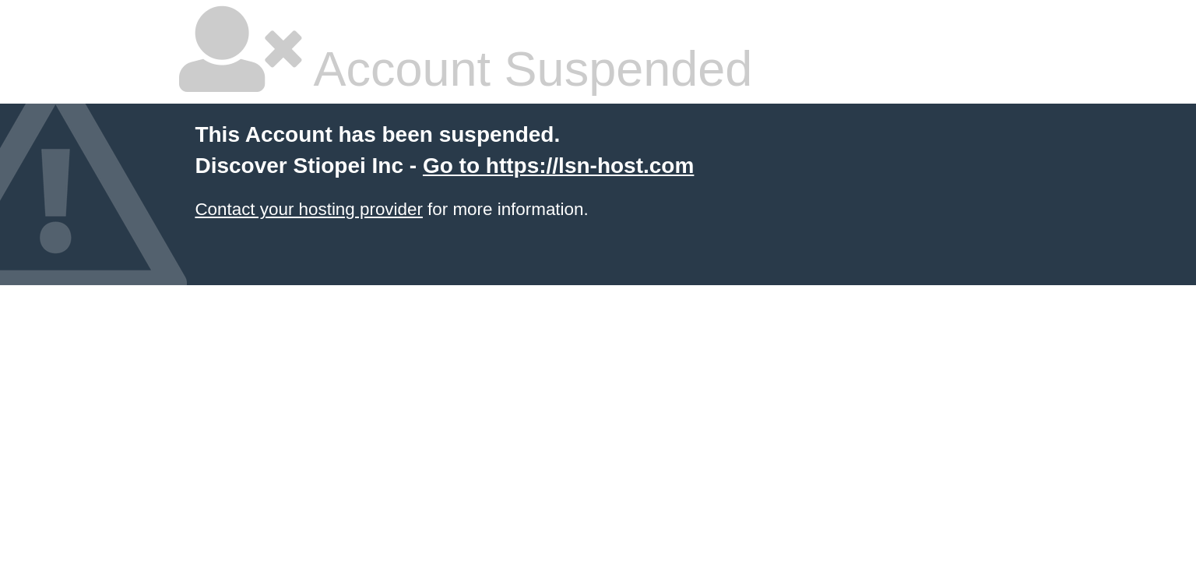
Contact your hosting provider (308, 209)
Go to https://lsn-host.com (558, 165)
